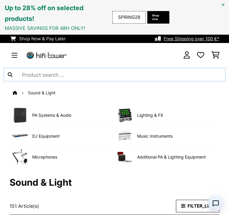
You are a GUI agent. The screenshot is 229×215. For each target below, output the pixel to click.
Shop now (155, 17)
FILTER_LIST (197, 206)
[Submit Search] (10, 74)
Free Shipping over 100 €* (191, 39)
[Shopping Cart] (215, 55)
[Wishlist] (200, 55)
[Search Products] (114, 74)
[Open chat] (215, 203)
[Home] (20, 92)
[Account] (187, 55)
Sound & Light (42, 92)
